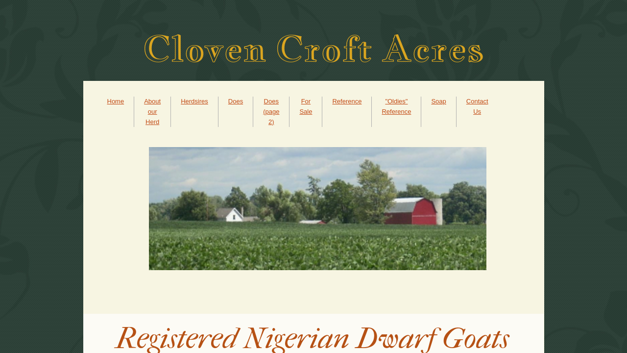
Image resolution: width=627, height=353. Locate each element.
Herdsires (194, 101)
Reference (347, 101)
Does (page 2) (271, 112)
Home (115, 101)
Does (235, 101)
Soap (438, 101)
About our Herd (152, 112)
